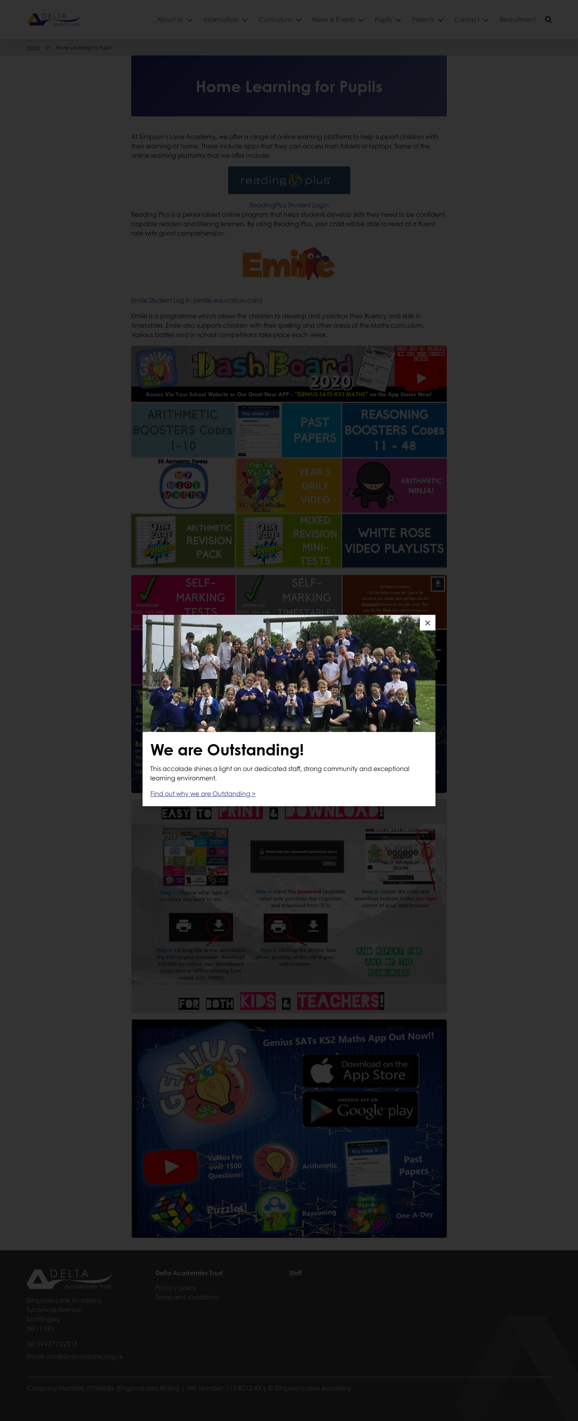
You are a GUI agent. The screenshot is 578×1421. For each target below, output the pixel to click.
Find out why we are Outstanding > (203, 793)
